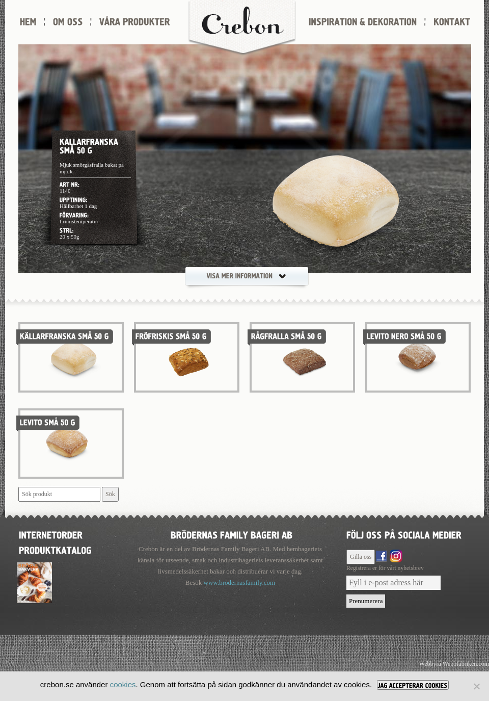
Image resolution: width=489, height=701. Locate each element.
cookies (123, 684)
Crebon (241, 28)
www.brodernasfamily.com (240, 582)
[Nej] (476, 686)
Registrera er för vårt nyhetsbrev (385, 568)
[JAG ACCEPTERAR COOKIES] (413, 685)
